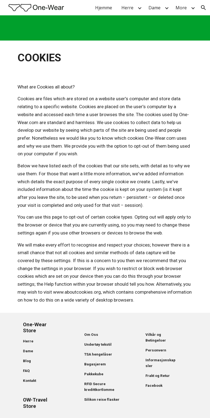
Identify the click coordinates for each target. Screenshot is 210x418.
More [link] (181, 8)
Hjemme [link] (103, 8)
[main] (104, 57)
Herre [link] (127, 8)
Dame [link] (154, 8)
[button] (203, 7)
